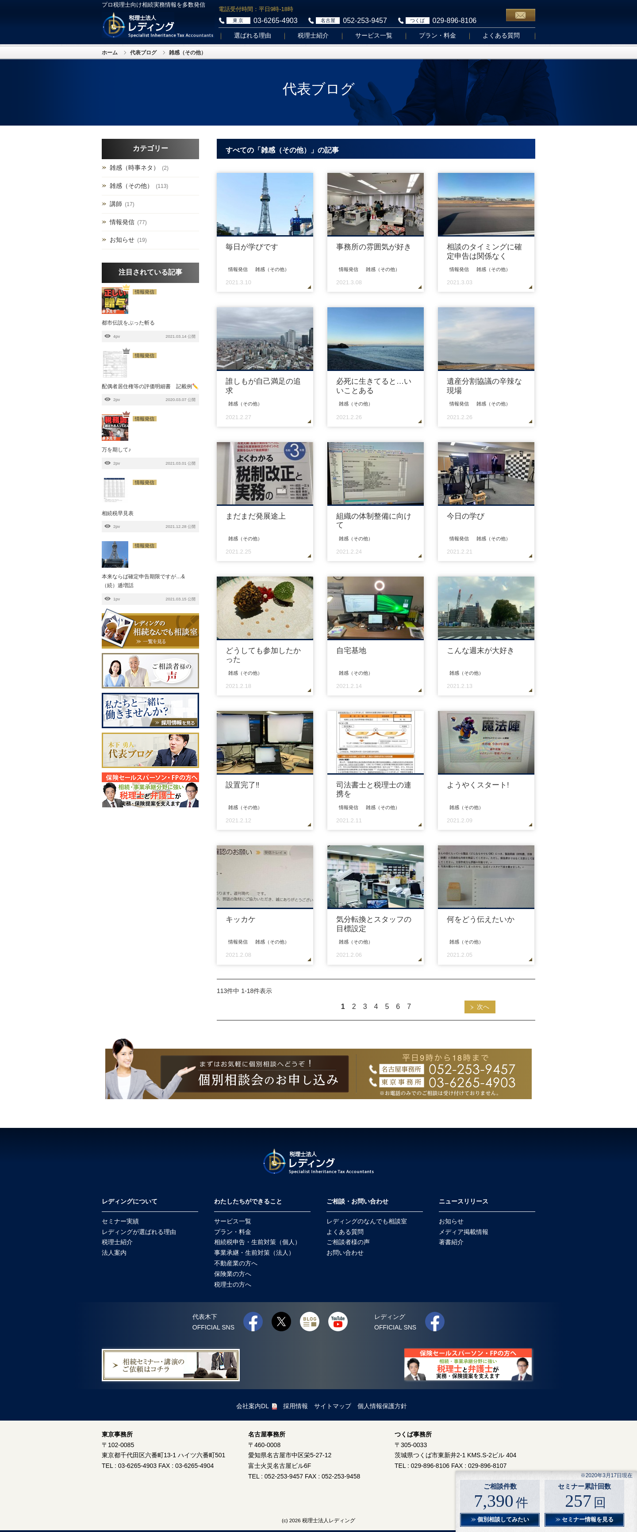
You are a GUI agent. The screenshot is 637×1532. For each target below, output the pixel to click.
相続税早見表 (118, 513)
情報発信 (122, 221)
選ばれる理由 (252, 35)
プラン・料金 (437, 35)
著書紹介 (451, 1241)
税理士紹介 (313, 35)
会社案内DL (256, 1406)
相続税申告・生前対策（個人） (257, 1241)
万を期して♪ (116, 450)
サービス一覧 (373, 35)
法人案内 (114, 1252)
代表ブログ (143, 53)
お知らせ (122, 239)
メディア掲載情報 (463, 1231)
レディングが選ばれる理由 (139, 1231)
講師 (116, 203)
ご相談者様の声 (348, 1241)
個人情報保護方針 (382, 1406)
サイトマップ (332, 1406)
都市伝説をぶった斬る (128, 323)
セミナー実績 (120, 1221)
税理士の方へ (232, 1284)
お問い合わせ (345, 1252)
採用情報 (295, 1406)
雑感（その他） (131, 185)
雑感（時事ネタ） (134, 167)
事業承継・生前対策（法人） (254, 1252)
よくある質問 (501, 35)
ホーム (110, 53)
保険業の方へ (232, 1273)
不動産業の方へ (235, 1263)
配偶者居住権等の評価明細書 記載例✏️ (150, 386)
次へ (483, 1006)
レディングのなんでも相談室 (366, 1221)
